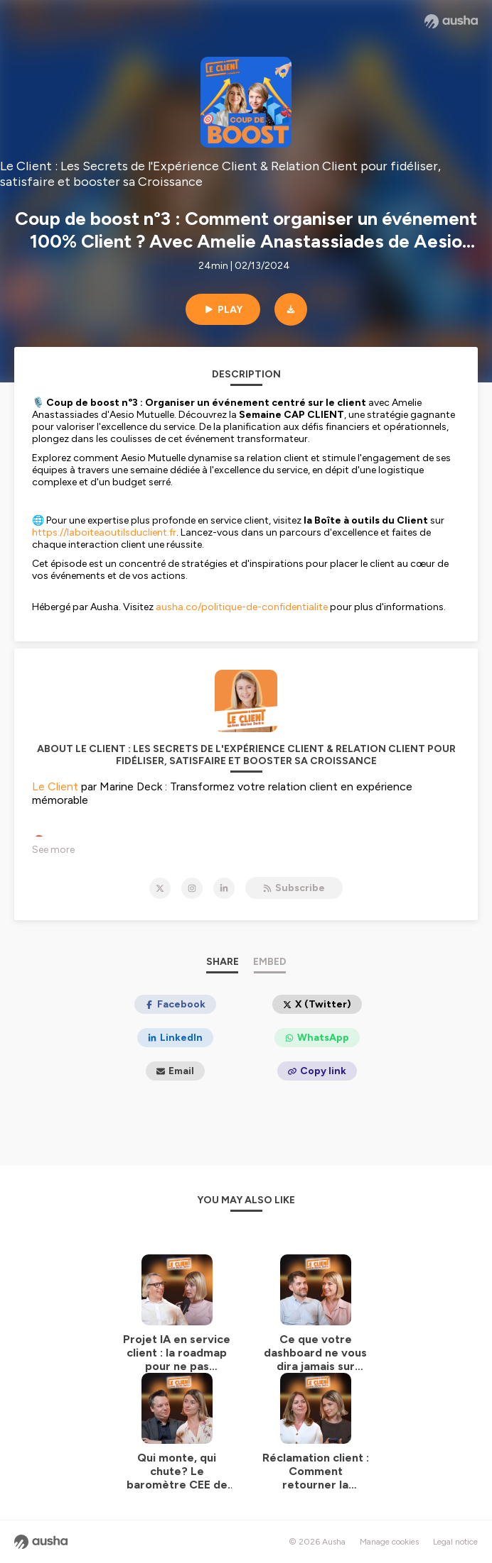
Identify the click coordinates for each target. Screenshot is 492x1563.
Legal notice (455, 1542)
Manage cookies (389, 1542)
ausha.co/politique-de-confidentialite (242, 607)
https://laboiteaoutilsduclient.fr (104, 532)
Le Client (55, 786)
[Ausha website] (451, 21)
